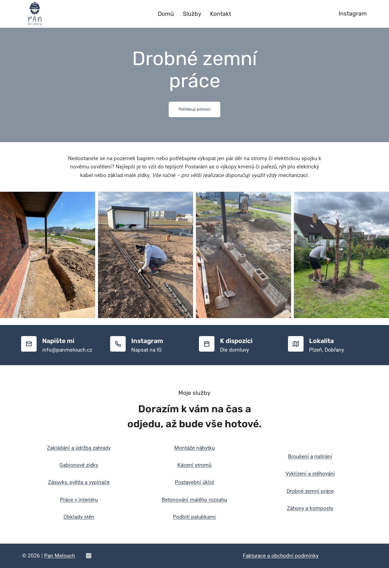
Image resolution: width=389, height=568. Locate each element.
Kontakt (220, 13)
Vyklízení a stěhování (310, 473)
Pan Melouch (59, 555)
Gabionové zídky (78, 465)
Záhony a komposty (310, 508)
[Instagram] (88, 556)
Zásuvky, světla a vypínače (79, 482)
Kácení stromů (194, 465)
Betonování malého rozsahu (194, 500)
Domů (166, 13)
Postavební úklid (194, 482)
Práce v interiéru (79, 500)
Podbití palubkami (194, 517)
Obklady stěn (79, 517)
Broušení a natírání (310, 456)
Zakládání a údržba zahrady (79, 448)
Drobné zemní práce (310, 491)
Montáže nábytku (194, 448)
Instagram (353, 13)
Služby (192, 13)
